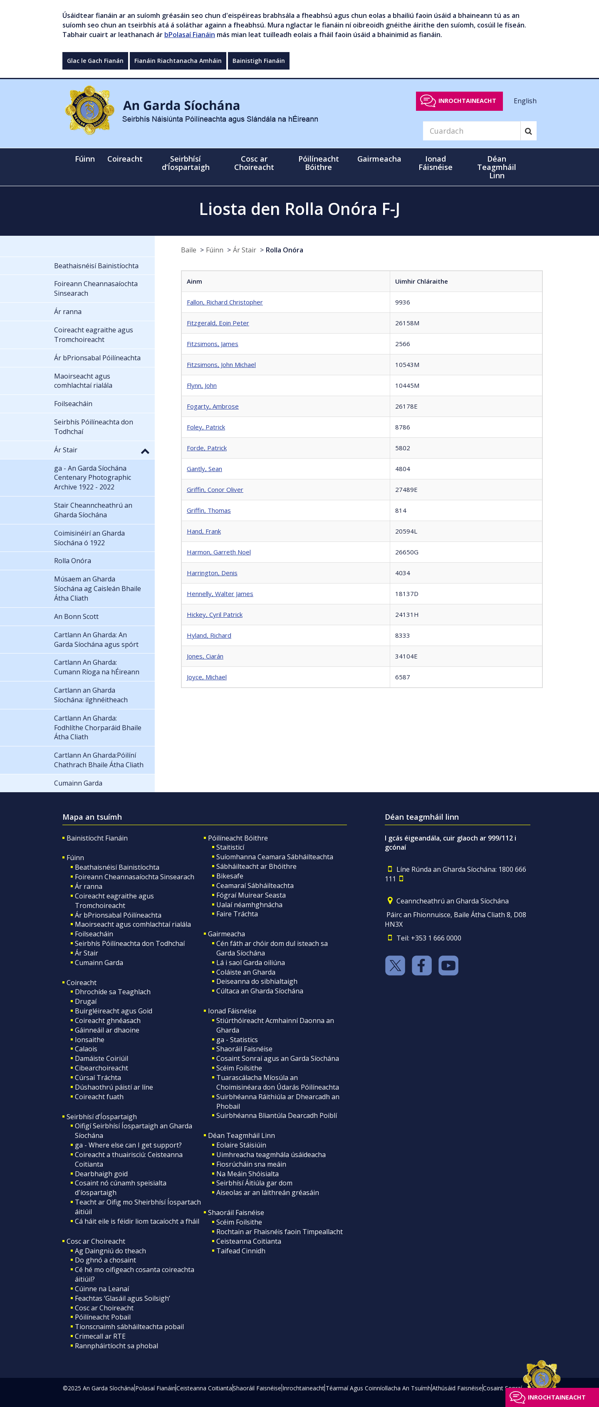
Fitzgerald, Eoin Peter (218, 323)
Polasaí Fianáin (155, 1388)
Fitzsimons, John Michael (221, 364)
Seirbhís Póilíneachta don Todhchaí (130, 943)
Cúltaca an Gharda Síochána (259, 990)
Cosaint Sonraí (502, 1388)
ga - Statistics (237, 1039)
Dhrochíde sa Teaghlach (113, 991)
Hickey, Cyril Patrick (215, 614)
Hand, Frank (204, 531)
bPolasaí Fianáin (189, 34)
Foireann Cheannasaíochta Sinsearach (134, 876)
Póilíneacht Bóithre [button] (318, 163)
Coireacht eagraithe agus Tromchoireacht (114, 900)
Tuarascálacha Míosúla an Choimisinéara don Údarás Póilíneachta (277, 1082)
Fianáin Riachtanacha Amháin (178, 61)
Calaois (86, 1048)
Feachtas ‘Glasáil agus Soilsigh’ (122, 1298)
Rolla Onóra (284, 249)
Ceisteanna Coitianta (248, 1241)
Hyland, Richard (209, 635)
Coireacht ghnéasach (108, 1020)
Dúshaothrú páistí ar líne (114, 1087)
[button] (145, 450)
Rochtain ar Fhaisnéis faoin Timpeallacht (279, 1231)
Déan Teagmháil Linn (241, 1135)
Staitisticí (230, 847)
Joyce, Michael (207, 677)
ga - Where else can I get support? (128, 1145)
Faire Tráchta (237, 913)
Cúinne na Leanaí (102, 1288)
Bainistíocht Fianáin (97, 838)
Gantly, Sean (204, 468)
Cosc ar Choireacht (96, 1241)
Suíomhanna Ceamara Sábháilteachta (274, 856)
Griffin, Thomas (209, 510)
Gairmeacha (226, 933)
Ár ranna (88, 886)
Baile (188, 249)
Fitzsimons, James (212, 343)
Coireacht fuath (99, 1096)
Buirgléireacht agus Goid (113, 1010)
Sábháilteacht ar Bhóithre (256, 866)
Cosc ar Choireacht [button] (254, 163)
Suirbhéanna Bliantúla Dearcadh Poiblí (276, 1115)
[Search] (471, 130)
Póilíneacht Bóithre (238, 838)
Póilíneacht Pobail (103, 1317)
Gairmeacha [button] (379, 159)
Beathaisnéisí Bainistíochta (117, 867)
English (525, 100)
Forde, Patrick (207, 448)
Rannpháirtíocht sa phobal (116, 1345)
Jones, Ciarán (205, 656)
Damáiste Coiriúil (101, 1058)
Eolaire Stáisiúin (241, 1145)
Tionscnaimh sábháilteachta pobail (129, 1326)
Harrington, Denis (212, 573)
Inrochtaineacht (467, 101)
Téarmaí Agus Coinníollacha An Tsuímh (378, 1388)
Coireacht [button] (125, 159)
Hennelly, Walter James (220, 593)
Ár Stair (244, 249)
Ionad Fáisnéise (232, 1010)
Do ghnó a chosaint (105, 1260)
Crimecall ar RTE (100, 1336)
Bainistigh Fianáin (259, 61)
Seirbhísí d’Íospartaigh (102, 1116)
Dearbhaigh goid (101, 1173)
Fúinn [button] (85, 159)
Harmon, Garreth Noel (219, 552)
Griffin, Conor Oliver (215, 489)
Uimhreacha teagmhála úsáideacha (271, 1154)
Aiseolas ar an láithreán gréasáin (267, 1192)
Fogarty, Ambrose (213, 406)
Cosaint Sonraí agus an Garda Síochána (277, 1058)
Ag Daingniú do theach (110, 1250)
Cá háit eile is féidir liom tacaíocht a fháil (137, 1221)
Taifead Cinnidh (240, 1250)
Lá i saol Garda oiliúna (250, 962)
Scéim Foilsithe (239, 1068)
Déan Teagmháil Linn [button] (496, 167)
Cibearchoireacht (101, 1068)
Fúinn (214, 249)
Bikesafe (229, 876)
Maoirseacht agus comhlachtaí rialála (133, 924)
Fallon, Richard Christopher (225, 302)
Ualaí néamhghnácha (249, 904)
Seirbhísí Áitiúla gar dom (254, 1182)
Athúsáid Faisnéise (457, 1388)
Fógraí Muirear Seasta (251, 895)
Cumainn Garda (99, 962)
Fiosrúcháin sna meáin (251, 1164)
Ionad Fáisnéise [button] (435, 163)
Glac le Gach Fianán (95, 61)
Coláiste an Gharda (245, 972)
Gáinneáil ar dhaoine (107, 1030)
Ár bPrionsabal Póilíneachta (118, 915)
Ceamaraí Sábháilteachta (255, 885)
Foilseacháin (94, 933)
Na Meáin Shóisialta (247, 1173)
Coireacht (82, 982)
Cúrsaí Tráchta (98, 1077)
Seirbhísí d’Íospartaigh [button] (186, 163)
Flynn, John (202, 385)
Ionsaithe (89, 1039)
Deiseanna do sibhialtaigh (256, 981)
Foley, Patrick (206, 427)
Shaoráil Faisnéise (244, 1048)
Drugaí (86, 1001)
